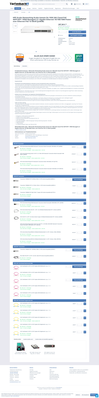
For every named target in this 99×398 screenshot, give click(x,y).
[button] (96, 395)
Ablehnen (78, 394)
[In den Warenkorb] (85, 147)
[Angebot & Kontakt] (48, 8)
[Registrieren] (58, 8)
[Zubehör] (40, 8)
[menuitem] (50, 4)
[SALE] (78, 8)
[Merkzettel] (71, 4)
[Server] (23, 8)
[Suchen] (66, 4)
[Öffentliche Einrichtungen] (69, 8)
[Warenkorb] (85, 4)
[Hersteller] (17, 8)
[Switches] (34, 8)
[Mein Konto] (78, 4)
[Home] (12, 8)
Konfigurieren (94, 394)
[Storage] (28, 8)
